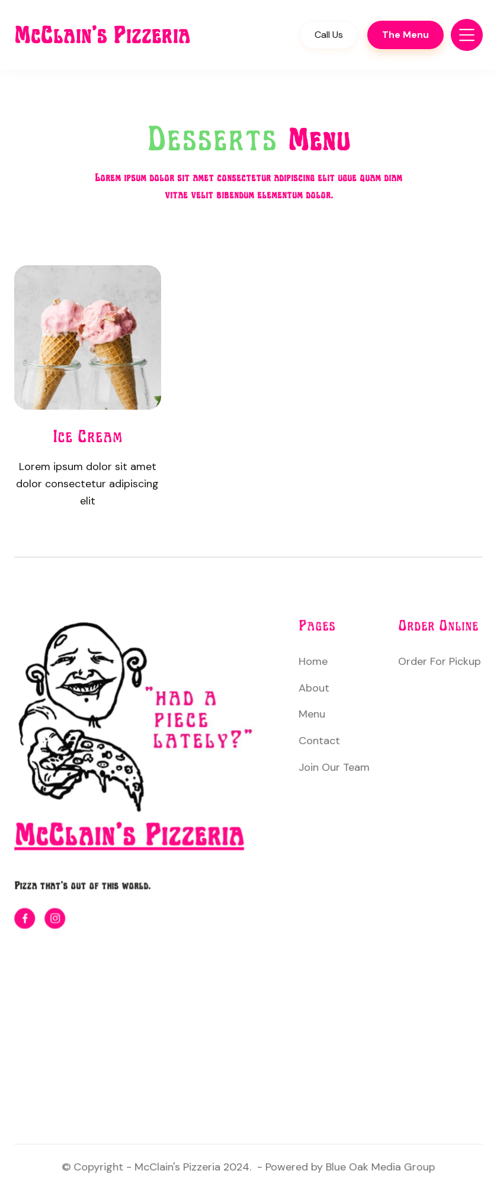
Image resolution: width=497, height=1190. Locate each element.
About (314, 688)
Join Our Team (334, 767)
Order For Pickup (438, 662)
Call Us (329, 34)
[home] (114, 35)
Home (313, 662)
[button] (467, 35)
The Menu (405, 34)
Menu (312, 714)
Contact (320, 741)
